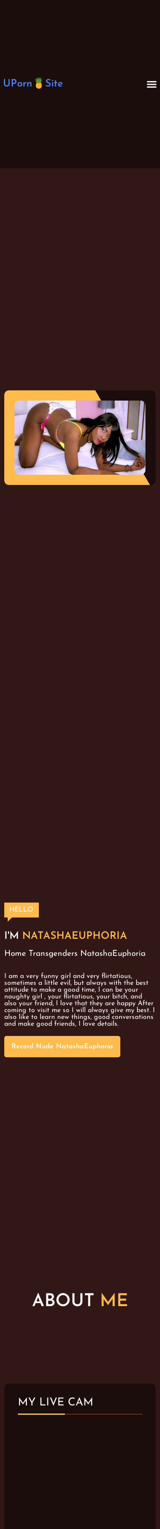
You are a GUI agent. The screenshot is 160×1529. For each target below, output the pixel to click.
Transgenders (53, 954)
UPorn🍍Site (33, 84)
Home (15, 954)
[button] (151, 84)
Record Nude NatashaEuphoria (62, 1046)
